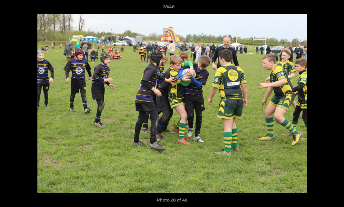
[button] (319, 8)
